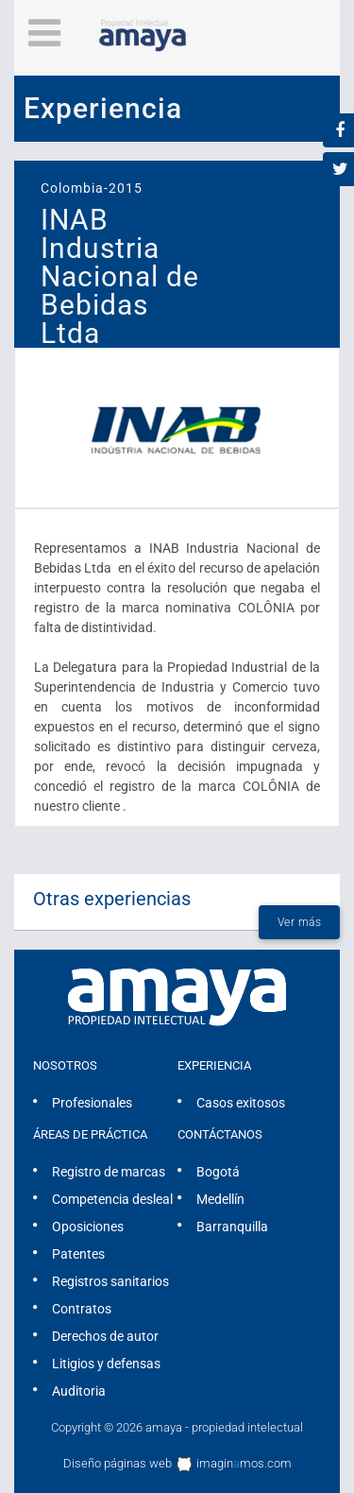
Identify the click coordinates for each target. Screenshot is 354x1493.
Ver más (300, 922)
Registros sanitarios (110, 1281)
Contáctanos (219, 1134)
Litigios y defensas (106, 1363)
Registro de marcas (108, 1171)
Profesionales (92, 1102)
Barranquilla (232, 1226)
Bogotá (218, 1171)
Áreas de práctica (90, 1134)
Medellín (220, 1199)
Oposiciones (88, 1226)
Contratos (81, 1308)
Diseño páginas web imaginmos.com (177, 1464)
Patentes (78, 1253)
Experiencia (214, 1065)
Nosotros (65, 1065)
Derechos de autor (105, 1336)
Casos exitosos (240, 1102)
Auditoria (79, 1391)
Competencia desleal (112, 1199)
